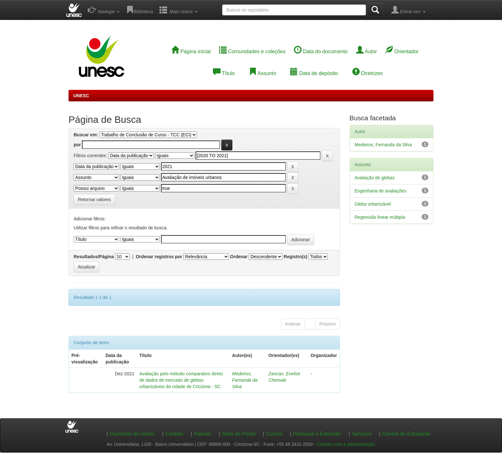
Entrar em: (408, 9)
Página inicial (191, 51)
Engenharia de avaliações (380, 190)
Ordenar (238, 256)
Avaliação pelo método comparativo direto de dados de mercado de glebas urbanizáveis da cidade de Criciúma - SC (181, 380)
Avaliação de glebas (375, 177)
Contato (174, 434)
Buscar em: (86, 134)
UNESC (81, 95)
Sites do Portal (238, 434)
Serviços (361, 434)
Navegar (103, 9)
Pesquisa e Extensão (317, 434)
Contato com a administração (346, 444)
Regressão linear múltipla (380, 217)
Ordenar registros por (159, 256)
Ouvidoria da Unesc (132, 434)
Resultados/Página (94, 256)
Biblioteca (139, 9)
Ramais (202, 434)
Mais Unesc (178, 9)
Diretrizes (367, 73)
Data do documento (321, 51)
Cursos (274, 434)
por (77, 144)
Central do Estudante (406, 434)
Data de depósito (314, 73)
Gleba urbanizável (373, 204)
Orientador (401, 51)
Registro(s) (295, 256)
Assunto (262, 73)
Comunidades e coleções (252, 51)
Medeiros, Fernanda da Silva (244, 380)
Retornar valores (94, 199)
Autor (366, 51)
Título (224, 73)
